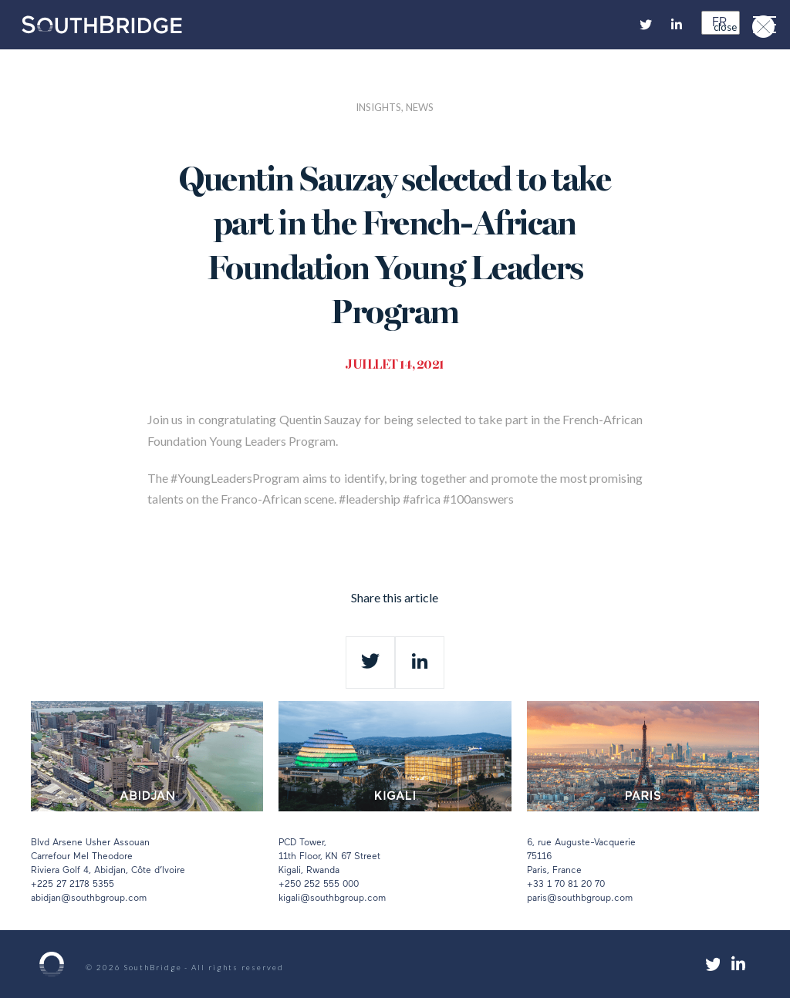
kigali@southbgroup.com (332, 898)
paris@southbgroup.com (580, 898)
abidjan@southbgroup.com (89, 898)
